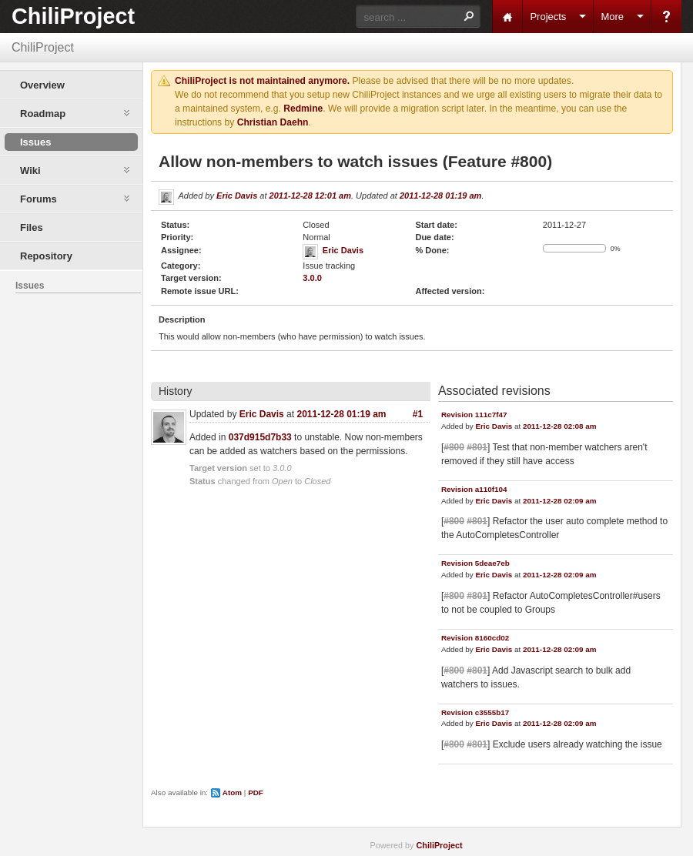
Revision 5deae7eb (475, 563)
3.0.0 (312, 278)
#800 (454, 447)
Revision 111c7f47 (474, 414)
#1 (418, 414)
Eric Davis (236, 195)
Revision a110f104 (474, 489)
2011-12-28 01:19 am (440, 195)
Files (31, 227)
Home (507, 16)
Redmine (303, 108)
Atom (232, 792)
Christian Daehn (273, 122)
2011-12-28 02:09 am (560, 501)
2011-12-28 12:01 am (310, 195)
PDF (255, 792)
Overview (42, 85)
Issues (35, 142)
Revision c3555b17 (475, 712)
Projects (548, 16)
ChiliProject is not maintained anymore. (262, 80)
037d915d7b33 (260, 437)
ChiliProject (73, 16)
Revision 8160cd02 (475, 638)
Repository (46, 256)
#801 (477, 447)
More (612, 16)
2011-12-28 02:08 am (560, 426)
